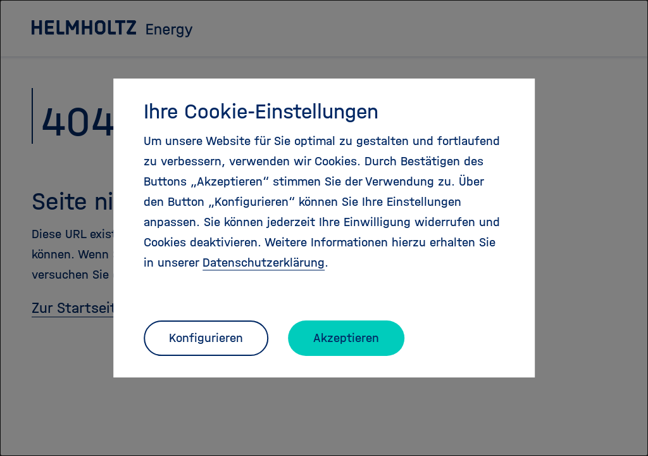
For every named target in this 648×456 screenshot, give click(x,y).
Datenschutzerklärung (263, 262)
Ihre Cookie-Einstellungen (261, 111)
